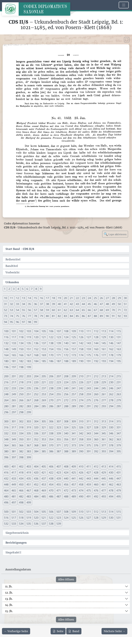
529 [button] (103, 517)
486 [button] (51, 496)
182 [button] (21, 361)
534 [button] (21, 523)
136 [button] (36, 343)
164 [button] (6, 355)
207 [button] (58, 376)
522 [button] (51, 517)
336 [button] (36, 433)
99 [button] (35, 322)
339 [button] (58, 433)
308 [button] (66, 421)
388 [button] (66, 451)
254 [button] (51, 394)
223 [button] (58, 382)
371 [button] (58, 445)
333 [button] (13, 433)
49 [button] (113, 304)
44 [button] (83, 304)
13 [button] (23, 298)
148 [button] (6, 349)
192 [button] (96, 361)
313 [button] (103, 421)
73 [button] (5, 316)
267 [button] (28, 400)
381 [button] (13, 451)
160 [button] (96, 349)
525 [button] (73, 517)
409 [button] (73, 466)
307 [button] (58, 421)
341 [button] (73, 433)
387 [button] (58, 451)
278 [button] (111, 400)
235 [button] (28, 388)
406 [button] (51, 466)
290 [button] (81, 406)
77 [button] (29, 316)
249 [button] (13, 394)
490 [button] (81, 496)
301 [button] (13, 421)
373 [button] (73, 445)
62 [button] (65, 310)
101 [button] (13, 331)
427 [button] (88, 472)
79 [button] (41, 316)
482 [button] (21, 496)
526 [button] (81, 517)
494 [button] (111, 496)
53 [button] (11, 310)
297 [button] (13, 412)
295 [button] (118, 406)
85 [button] (77, 316)
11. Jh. (8, 586)
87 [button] (89, 316)
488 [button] (66, 496)
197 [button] (13, 367)
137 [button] (43, 343)
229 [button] (103, 382)
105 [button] (43, 331)
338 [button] (51, 433)
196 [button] (6, 367)
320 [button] (36, 427)
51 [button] (125, 304)
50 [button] (119, 304)
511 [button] (88, 511)
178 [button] (111, 355)
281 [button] (13, 406)
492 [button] (96, 496)
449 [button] (13, 484)
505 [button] (43, 511)
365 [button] (13, 445)
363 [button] (118, 439)
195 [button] (118, 361)
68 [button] (101, 310)
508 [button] (66, 511)
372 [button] (66, 445)
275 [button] (88, 400)
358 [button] (81, 439)
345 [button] (103, 433)
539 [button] (58, 523)
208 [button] (66, 376)
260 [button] (96, 394)
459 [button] (88, 484)
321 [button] (43, 427)
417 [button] (13, 472)
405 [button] (43, 466)
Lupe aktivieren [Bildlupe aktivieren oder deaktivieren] (115, 234)
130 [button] (111, 337)
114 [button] (111, 331)
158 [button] (81, 349)
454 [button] (51, 484)
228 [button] (96, 382)
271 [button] (58, 400)
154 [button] (51, 349)
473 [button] (73, 490)
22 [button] (77, 298)
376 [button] (96, 445)
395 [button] (118, 451)
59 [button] (47, 310)
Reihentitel (12, 259)
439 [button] (58, 478)
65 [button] (83, 310)
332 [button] (6, 433)
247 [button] (118, 388)
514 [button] (111, 511)
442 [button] (81, 478)
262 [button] (111, 394)
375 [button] (88, 445)
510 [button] (81, 511)
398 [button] (21, 457)
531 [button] (118, 517)
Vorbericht (12, 272)
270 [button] (51, 400)
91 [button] (113, 316)
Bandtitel (11, 266)
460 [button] (96, 484)
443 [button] (88, 478)
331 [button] (118, 427)
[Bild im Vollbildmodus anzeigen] (126, 39)
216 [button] (6, 382)
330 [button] (111, 427)
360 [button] (96, 439)
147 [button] (118, 343)
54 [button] (17, 310)
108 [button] (66, 331)
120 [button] (36, 337)
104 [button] (36, 331)
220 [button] (36, 382)
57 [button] (35, 310)
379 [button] (118, 445)
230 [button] (111, 382)
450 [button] (21, 484)
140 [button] (66, 343)
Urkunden (12, 282)
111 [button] (88, 331)
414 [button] (111, 466)
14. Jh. (9, 605)
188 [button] (66, 361)
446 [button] (111, 478)
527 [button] (88, 517)
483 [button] (28, 496)
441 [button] (73, 478)
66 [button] (89, 310)
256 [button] (66, 394)
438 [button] (51, 478)
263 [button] (118, 394)
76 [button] (23, 316)
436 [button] (36, 478)
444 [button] (96, 478)
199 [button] (28, 367)
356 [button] (66, 439)
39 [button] (53, 304)
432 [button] (6, 478)
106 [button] (51, 331)
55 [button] (23, 310)
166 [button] (21, 355)
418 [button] (21, 472)
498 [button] (21, 502)
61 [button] (59, 310)
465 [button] (13, 490)
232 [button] (6, 388)
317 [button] (13, 427)
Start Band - (19, 249)
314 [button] (111, 421)
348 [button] (6, 439)
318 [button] (21, 427)
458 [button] (81, 484)
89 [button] (101, 316)
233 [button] (13, 388)
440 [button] (66, 478)
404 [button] (36, 466)
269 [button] (43, 400)
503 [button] (28, 511)
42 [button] (71, 304)
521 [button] (43, 517)
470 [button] (51, 490)
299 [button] (28, 412)
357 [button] (73, 439)
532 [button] (6, 523)
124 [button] (66, 337)
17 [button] (47, 298)
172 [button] (66, 355)
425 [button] (73, 472)
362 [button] (111, 439)
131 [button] (118, 337)
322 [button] (51, 427)
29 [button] (119, 298)
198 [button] (21, 367)
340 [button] (66, 433)
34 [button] (23, 304)
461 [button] (103, 484)
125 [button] (73, 337)
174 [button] (81, 355)
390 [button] (81, 451)
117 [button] (13, 337)
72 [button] (125, 310)
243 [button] (88, 388)
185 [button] (43, 361)
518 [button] (21, 517)
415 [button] (118, 466)
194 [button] (111, 361)
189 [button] (73, 361)
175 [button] (88, 355)
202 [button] (21, 376)
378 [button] (111, 445)
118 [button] (21, 337)
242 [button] (81, 388)
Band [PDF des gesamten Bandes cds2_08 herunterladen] (73, 631)
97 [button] (23, 322)
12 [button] (17, 298)
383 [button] (28, 451)
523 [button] (58, 517)
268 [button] (36, 400)
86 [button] (83, 316)
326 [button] (81, 427)
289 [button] (73, 406)
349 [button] (13, 439)
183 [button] (28, 361)
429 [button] (103, 472)
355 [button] (58, 439)
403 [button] (28, 466)
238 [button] (51, 388)
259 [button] (88, 394)
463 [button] (118, 484)
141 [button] (73, 343)
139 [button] (58, 343)
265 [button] (13, 400)
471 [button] (58, 490)
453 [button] (43, 484)
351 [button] (28, 439)
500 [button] (6, 511)
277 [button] (103, 400)
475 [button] (88, 490)
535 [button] (28, 523)
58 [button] (41, 310)
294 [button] (111, 406)
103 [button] (28, 331)
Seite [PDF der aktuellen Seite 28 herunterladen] (58, 631)
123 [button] (58, 337)
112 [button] (96, 331)
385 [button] (43, 451)
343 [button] (88, 433)
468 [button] (36, 490)
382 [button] (21, 451)
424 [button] (66, 472)
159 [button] (88, 349)
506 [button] (51, 511)
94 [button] (5, 322)
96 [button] (17, 322)
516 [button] (6, 517)
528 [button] (96, 517)
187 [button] (58, 361)
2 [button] (9, 289)
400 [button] (6, 466)
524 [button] (66, 517)
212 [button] (96, 376)
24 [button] (89, 298)
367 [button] (28, 445)
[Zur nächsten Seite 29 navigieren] (114, 631)
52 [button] (5, 310)
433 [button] (13, 478)
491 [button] (88, 496)
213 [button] (103, 376)
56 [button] (29, 310)
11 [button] (11, 298)
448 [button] (6, 484)
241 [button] (73, 388)
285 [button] (43, 406)
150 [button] (21, 349)
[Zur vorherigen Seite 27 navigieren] (16, 631)
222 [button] (51, 382)
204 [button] (36, 376)
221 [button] (43, 382)
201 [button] (13, 376)
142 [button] (81, 343)
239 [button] (58, 388)
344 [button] (96, 433)
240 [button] (66, 388)
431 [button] (118, 472)
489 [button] (73, 496)
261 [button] (103, 394)
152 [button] (36, 349)
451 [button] (28, 484)
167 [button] (28, 355)
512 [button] (96, 511)
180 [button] (6, 361)
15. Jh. (9, 611)
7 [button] (31, 289)
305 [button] (43, 421)
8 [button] (36, 289)
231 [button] (118, 382)
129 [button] (103, 337)
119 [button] (28, 337)
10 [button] (5, 298)
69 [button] (107, 310)
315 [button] (118, 421)
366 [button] (21, 445)
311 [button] (88, 421)
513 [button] (103, 511)
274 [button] (81, 400)
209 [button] (73, 376)
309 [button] (73, 421)
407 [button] (58, 466)
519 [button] (28, 517)
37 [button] (41, 304)
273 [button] (73, 400)
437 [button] (43, 478)
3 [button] (13, 289)
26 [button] (101, 298)
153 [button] (43, 349)
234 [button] (21, 388)
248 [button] (6, 394)
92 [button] (119, 316)
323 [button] (58, 427)
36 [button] (35, 304)
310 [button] (81, 421)
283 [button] (28, 406)
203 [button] (28, 376)
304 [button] (36, 421)
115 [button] (118, 331)
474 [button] (81, 490)
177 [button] (103, 355)
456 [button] (66, 484)
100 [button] (6, 331)
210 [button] (81, 376)
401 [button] (13, 466)
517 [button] (13, 517)
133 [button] (13, 343)
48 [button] (107, 304)
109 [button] (73, 331)
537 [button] (43, 523)
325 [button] (73, 427)
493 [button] (103, 496)
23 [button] (83, 298)
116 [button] (6, 337)
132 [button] (6, 343)
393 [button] (103, 451)
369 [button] (43, 445)
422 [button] (51, 472)
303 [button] (28, 421)
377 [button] (103, 445)
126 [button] (81, 337)
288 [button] (66, 406)
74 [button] (11, 316)
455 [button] (58, 484)
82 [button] (59, 316)
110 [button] (81, 331)
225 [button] (73, 382)
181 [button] (13, 361)
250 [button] (21, 394)
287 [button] (58, 406)
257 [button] (73, 394)
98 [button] (29, 322)
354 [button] (51, 439)
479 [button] (118, 490)
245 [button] (103, 388)
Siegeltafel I (13, 552)
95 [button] (11, 322)
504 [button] (36, 511)
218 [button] (21, 382)
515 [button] (118, 511)
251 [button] (28, 394)
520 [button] (36, 517)
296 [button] (6, 412)
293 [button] (103, 406)
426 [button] (81, 472)
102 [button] (21, 331)
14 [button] (29, 298)
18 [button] (53, 298)
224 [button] (66, 382)
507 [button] (58, 511)
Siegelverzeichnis (17, 532)
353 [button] (43, 439)
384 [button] (36, 451)
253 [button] (43, 394)
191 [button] (88, 361)
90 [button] (107, 316)
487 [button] (58, 496)
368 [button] (36, 445)
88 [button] (95, 316)
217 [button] (13, 382)
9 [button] (40, 289)
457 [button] (73, 484)
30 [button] (125, 298)
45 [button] (89, 304)
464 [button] (6, 490)
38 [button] (47, 304)
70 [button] (113, 310)
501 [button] (13, 511)
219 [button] (28, 382)
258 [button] (81, 394)
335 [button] (28, 433)
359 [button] (88, 439)
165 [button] (13, 355)
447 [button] (118, 478)
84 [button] (71, 316)
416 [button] (6, 472)
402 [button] (21, 466)
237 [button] (43, 388)
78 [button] (35, 316)
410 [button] (81, 466)
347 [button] (118, 433)
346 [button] (111, 433)
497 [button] (13, 502)
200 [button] (6, 376)
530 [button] (111, 517)
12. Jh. (9, 592)
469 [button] (43, 490)
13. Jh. (9, 598)
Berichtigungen (16, 542)
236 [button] (36, 388)
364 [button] (6, 445)
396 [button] (6, 457)
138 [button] (51, 343)
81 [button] (53, 316)
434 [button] (21, 478)
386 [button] (51, 451)
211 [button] (88, 376)
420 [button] (36, 472)
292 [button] (96, 406)
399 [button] (28, 457)
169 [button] (43, 355)
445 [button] (103, 478)
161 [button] (103, 349)
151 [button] (28, 349)
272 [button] (66, 400)
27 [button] (107, 298)
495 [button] (118, 496)
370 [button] (51, 445)
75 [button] (17, 316)
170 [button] (51, 355)
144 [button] (96, 343)
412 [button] (96, 466)
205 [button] (43, 376)
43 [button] (77, 304)
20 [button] (65, 298)
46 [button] (95, 304)
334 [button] (21, 433)
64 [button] (77, 310)
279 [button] (118, 400)
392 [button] (96, 451)
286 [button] (51, 406)
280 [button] (6, 406)
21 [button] (71, 298)
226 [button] (81, 382)
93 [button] (125, 316)
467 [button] (28, 490)
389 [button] (73, 451)
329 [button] (103, 427)
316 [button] (6, 427)
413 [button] (103, 466)
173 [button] (73, 355)
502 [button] (21, 511)
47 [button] (101, 304)
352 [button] (36, 439)
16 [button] (41, 298)
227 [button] (88, 382)
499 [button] (28, 502)
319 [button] (28, 427)
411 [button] (88, 466)
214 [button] (111, 376)
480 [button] (6, 496)
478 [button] (111, 490)
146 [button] (111, 343)
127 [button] (88, 337)
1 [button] (4, 289)
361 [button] (103, 439)
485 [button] (43, 496)
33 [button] (17, 304)
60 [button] (53, 310)
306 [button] (51, 421)
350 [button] (21, 439)
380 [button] (6, 451)
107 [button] (58, 331)
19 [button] (59, 298)
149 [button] (13, 349)
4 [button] (18, 289)
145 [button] (103, 343)
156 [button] (66, 349)
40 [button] (59, 304)
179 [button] (118, 355)
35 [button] (29, 304)
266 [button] (21, 400)
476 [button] (96, 490)
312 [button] (96, 421)
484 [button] (36, 496)
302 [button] (21, 421)
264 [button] (6, 400)
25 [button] (95, 298)
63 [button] (71, 310)
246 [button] (111, 388)
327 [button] (88, 427)
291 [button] (88, 406)
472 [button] (66, 490)
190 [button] (81, 361)
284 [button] (36, 406)
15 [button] (35, 298)
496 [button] (6, 502)
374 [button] (81, 445)
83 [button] (65, 316)
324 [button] (66, 427)
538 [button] (51, 523)
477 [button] (103, 490)
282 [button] (21, 406)
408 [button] (66, 466)
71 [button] (119, 310)
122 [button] (51, 337)
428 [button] (96, 472)
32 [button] (11, 304)
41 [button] (65, 304)
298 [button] (21, 412)
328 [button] (96, 427)
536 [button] (36, 523)
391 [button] (88, 451)
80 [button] (47, 316)
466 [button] (21, 490)
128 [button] (96, 337)
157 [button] (73, 349)
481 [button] (13, 496)
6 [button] (27, 289)
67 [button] (95, 310)
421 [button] (43, 472)
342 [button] (81, 433)
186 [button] (51, 361)
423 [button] (58, 472)
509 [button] (73, 511)
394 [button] (111, 451)
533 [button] (13, 523)
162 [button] (111, 349)
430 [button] (111, 472)
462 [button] (111, 484)
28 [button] (113, 298)
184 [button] (36, 361)
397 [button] (13, 457)
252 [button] (36, 394)
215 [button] (118, 376)
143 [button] (88, 343)
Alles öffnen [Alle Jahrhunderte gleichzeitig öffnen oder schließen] (66, 579)
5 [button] (22, 289)
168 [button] (36, 355)
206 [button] (51, 376)
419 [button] (28, 472)
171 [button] (58, 355)
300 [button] (6, 421)
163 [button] (118, 349)
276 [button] (96, 400)
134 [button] (21, 343)
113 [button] (103, 331)
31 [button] (5, 304)
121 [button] (43, 337)
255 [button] (58, 394)
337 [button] (43, 433)
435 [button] (28, 478)
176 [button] (96, 355)
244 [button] (96, 388)
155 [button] (58, 349)
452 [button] (36, 484)
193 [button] (103, 361)
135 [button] (28, 343)
